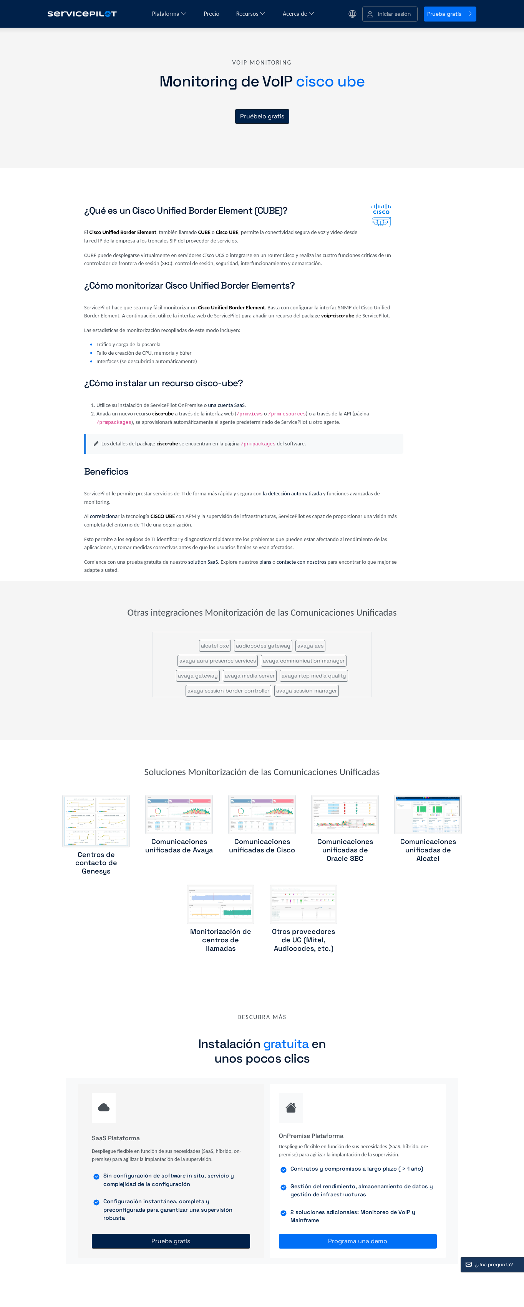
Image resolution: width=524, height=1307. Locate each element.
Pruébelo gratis (262, 116)
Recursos (251, 13)
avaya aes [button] (310, 645)
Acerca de (299, 13)
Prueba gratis (450, 13)
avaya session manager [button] (306, 690)
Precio (212, 13)
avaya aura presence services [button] (217, 660)
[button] (390, 14)
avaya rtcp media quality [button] (314, 675)
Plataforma (169, 13)
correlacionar (104, 516)
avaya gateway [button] (198, 675)
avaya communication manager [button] (304, 660)
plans (265, 561)
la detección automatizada (292, 493)
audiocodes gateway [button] (263, 645)
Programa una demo (357, 1241)
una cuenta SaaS (226, 405)
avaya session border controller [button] (228, 690)
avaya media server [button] (250, 675)
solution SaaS (203, 561)
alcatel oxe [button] (215, 645)
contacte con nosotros (301, 561)
